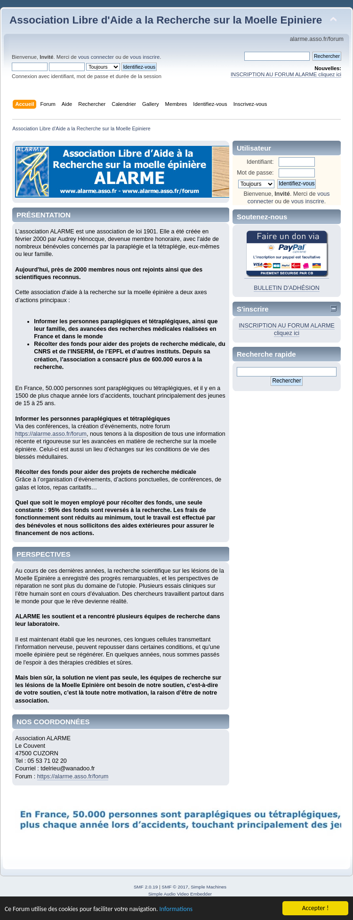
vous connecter (96, 57)
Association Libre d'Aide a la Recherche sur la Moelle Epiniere (165, 20)
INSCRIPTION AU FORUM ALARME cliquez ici (286, 74)
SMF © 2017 (175, 886)
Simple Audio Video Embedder (180, 893)
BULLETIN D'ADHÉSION (287, 288)
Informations (176, 911)
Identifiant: (260, 162)
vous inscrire (145, 57)
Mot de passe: (255, 172)
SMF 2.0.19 (146, 886)
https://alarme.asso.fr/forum (51, 434)
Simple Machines (208, 886)
